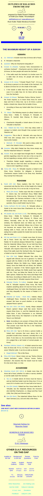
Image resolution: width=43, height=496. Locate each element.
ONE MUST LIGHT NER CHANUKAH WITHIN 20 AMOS (20, 408)
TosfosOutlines (14, 463)
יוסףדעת (25, 469)
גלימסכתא (12, 475)
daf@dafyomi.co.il (15, 19)
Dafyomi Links (26, 493)
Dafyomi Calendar (28, 487)
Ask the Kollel (14, 487)
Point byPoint (36, 457)
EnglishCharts (21, 463)
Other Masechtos (14, 484)
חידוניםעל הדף (31, 469)
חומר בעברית (16, 490)
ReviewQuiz (11, 469)
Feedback (15, 493)
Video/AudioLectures (29, 475)
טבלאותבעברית (19, 469)
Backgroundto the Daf (17, 457)
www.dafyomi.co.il (28, 19)
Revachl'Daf (29, 463)
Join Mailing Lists (29, 484)
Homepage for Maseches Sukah (21, 433)
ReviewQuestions (27, 457)
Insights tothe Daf (7, 457)
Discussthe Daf (20, 475)
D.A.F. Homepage (21, 442)
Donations (27, 490)
